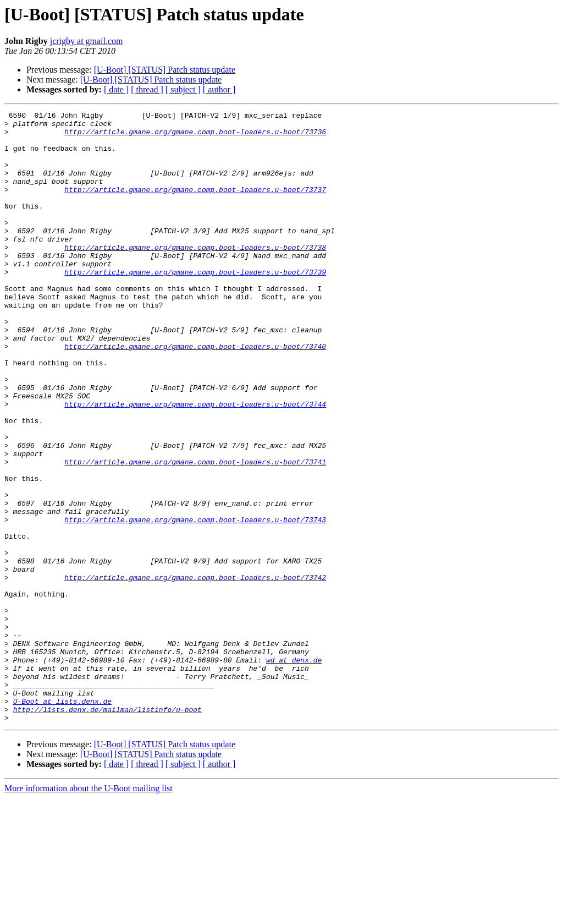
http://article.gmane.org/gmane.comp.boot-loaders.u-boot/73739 (195, 305)
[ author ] (219, 89)
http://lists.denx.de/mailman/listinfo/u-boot (107, 830)
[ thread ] (147, 89)
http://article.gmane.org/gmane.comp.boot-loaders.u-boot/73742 (195, 671)
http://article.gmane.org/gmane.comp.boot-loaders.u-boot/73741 (195, 533)
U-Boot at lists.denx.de (62, 820)
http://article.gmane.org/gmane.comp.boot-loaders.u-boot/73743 (195, 602)
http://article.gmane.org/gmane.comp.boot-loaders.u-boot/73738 (195, 275)
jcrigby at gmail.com (86, 41)
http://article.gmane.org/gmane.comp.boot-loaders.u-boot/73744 (195, 463)
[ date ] (116, 89)
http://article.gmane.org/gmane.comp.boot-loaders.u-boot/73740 (195, 394)
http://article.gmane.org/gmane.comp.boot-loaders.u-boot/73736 (195, 136)
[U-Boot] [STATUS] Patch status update (164, 69)
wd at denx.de (294, 770)
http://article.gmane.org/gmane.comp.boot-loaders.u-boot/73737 (195, 206)
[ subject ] (183, 89)
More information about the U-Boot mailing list (88, 910)
